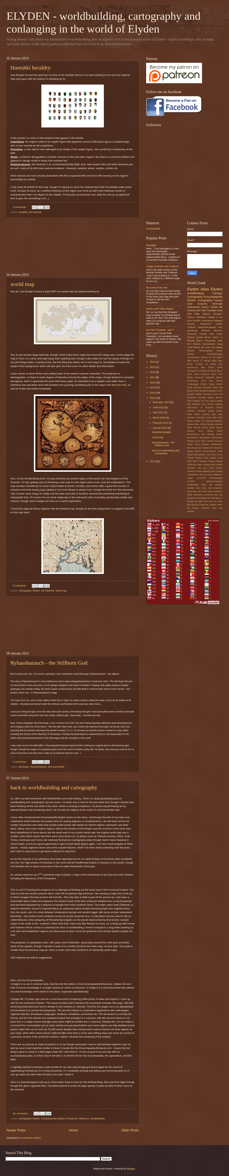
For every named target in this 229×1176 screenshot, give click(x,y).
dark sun (203, 475)
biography (191, 468)
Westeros (203, 461)
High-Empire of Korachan (200, 408)
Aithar (214, 361)
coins (213, 471)
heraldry (23, 212)
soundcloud (209, 495)
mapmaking (207, 320)
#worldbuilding (193, 357)
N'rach (205, 428)
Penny (197, 441)
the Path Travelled (206, 310)
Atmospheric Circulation (197, 371)
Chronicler (192, 334)
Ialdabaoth (201, 411)
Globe (219, 334)
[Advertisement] (72, 245)
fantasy (196, 347)
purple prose (207, 491)
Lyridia (208, 418)
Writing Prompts (215, 461)
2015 (153, 387)
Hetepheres (205, 324)
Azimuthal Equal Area (211, 374)
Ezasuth (190, 394)
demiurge (24, 766)
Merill (189, 428)
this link (121, 385)
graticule (218, 485)
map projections (215, 488)
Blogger (131, 1168)
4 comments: (20, 761)
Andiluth (199, 364)
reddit (189, 495)
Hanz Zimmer (207, 404)
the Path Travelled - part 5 (160, 330)
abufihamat (192, 465)
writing (219, 347)
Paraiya (190, 441)
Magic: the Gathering (204, 421)
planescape (192, 491)
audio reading (216, 465)
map (197, 313)
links (204, 488)
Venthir (214, 307)
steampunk (191, 498)
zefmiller (190, 511)
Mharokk (197, 428)
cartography (25, 590)
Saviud (190, 455)
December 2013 (161, 402)
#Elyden (206, 314)
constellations (193, 475)
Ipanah (211, 411)
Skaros (199, 340)
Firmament (72, 1118)
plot (199, 491)
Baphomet (199, 377)
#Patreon (205, 330)
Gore (189, 401)
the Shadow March (214, 505)
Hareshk (218, 404)
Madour (190, 421)
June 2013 (159, 407)
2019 (153, 367)
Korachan (202, 303)
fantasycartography (207, 327)
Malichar (190, 424)
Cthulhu (204, 384)
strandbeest (202, 498)
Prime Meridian (202, 444)
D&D (211, 334)
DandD (219, 384)
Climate (203, 334)
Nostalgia (151, 245)
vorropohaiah (153, 228)
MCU (214, 418)
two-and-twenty (56, 766)
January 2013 (160, 427)
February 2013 (161, 422)
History (219, 408)
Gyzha (213, 401)
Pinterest (218, 441)
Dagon (211, 384)
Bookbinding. (192, 381)
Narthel (219, 428)
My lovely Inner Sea (156, 287)
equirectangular (215, 478)
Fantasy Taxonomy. (203, 394)
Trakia (205, 458)
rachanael (218, 491)
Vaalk (219, 340)
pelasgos (218, 320)
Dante (189, 387)
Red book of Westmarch (202, 448)
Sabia (220, 451)
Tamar (219, 455)
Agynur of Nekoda (201, 361)
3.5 (210, 357)
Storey (214, 455)
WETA (195, 461)
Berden (219, 377)
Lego (213, 414)
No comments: (21, 1113)
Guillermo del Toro (200, 401)
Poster (190, 444)
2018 (153, 372)
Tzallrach (191, 327)
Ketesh (197, 414)
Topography (210, 340)
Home (73, 1130)
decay (210, 475)
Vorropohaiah (209, 344)
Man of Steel (200, 424)
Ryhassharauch (38, 766)
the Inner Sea (208, 347)
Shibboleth (201, 317)
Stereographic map (202, 455)
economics (201, 478)
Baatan (190, 377)
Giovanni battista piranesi (210, 398)
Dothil (215, 387)
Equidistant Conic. (214, 391)
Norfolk (219, 434)
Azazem (191, 324)
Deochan (197, 387)
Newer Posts (16, 1130)
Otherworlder (216, 438)
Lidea (220, 414)
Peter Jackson (207, 441)
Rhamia (198, 451)
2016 (153, 382)
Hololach (191, 411)
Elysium (203, 391)
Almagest (218, 314)
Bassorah (210, 377)
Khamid (190, 337)
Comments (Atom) (31, 1137)
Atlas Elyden (211, 289)
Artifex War (216, 364)
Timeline (198, 458)
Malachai (218, 421)
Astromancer (192, 367)
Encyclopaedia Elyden (53, 1118)
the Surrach (193, 508)
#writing (204, 357)
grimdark (191, 488)
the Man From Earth (204, 501)
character (191, 471)
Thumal (190, 458)
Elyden (36, 590)
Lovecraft (200, 418)
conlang (219, 471)
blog (199, 468)
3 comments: (20, 207)
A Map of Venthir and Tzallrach (162, 266)
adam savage (203, 465)
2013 (153, 398)
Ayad (196, 374)
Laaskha (205, 414)
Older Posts (130, 1130)
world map (22, 284)
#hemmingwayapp (214, 354)
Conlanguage (192, 384)
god (210, 485)
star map (218, 495)
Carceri (219, 381)
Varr (189, 344)
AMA (189, 361)
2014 (153, 392)
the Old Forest (198, 505)
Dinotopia (207, 387)
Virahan (197, 344)
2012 (153, 461)
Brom (203, 381)
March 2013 (159, 417)
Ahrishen (218, 330)
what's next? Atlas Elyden (159, 308)
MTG (220, 418)
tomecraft (205, 508)
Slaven (205, 307)
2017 (153, 377)
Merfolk (219, 424)
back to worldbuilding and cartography (53, 787)
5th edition (217, 357)
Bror (211, 381)
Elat (220, 387)
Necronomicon (193, 434)
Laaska (199, 337)
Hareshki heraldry (30, 67)
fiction (203, 485)
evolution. (191, 481)
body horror (208, 468)
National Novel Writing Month (204, 431)
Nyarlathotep (192, 438)
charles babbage (203, 471)
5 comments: (20, 585)
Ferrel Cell (217, 394)
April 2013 (158, 412)
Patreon (191, 317)
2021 (153, 361)
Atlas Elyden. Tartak (211, 367)
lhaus (198, 488)
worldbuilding (97, 1118)
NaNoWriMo (193, 307)
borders (219, 468)
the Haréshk (35, 212)
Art (207, 364)
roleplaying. (198, 495)
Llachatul (191, 418)
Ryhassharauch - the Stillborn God (49, 663)
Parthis (219, 324)
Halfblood (196, 404)
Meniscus (84, 1118)
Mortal (208, 337)
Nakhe (212, 428)
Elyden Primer (193, 391)
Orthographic (204, 438)
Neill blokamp (207, 434)
